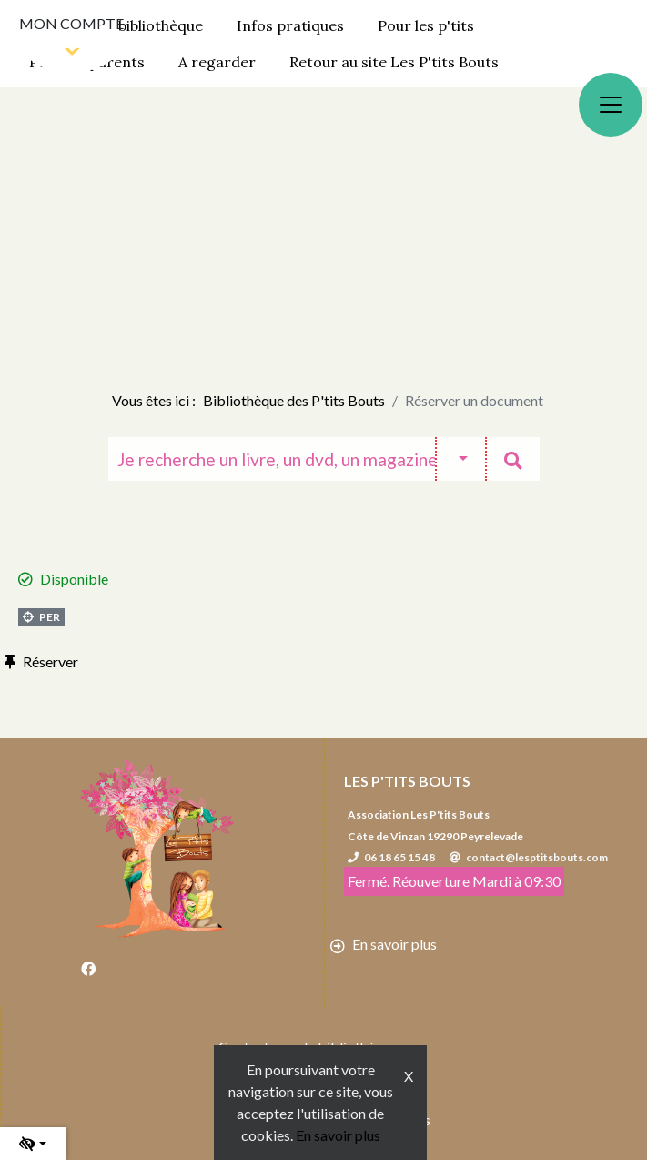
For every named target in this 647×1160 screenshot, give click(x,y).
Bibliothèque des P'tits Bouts (294, 400)
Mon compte (71, 23)
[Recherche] (271, 459)
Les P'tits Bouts (407, 780)
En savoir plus (338, 1135)
